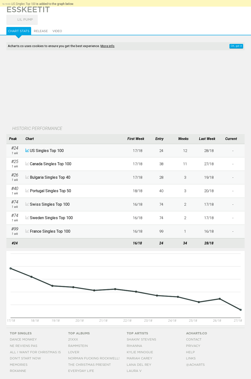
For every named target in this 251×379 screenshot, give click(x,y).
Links (191, 358)
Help (190, 352)
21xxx (73, 339)
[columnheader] (14, 139)
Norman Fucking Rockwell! (93, 358)
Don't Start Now (25, 358)
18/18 (137, 191)
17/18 (137, 151)
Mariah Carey (139, 358)
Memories (18, 364)
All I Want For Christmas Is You (39, 352)
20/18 (208, 191)
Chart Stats (18, 31)
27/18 (208, 164)
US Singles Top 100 (47, 150)
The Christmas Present (89, 364)
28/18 (208, 151)
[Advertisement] (99, 88)
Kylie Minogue (140, 352)
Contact (193, 339)
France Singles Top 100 (50, 231)
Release (41, 31)
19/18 (208, 177)
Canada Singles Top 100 (50, 164)
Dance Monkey (23, 339)
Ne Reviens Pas (23, 346)
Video (57, 31)
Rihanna (134, 346)
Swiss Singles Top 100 (50, 204)
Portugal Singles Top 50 (50, 191)
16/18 (137, 204)
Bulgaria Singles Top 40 (50, 177)
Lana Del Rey (139, 364)
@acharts (195, 364)
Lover (73, 352)
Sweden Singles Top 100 (51, 217)
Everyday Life (81, 371)
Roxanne (18, 371)
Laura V (134, 371)
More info (107, 46)
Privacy (193, 346)
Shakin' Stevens (141, 339)
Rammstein (78, 346)
